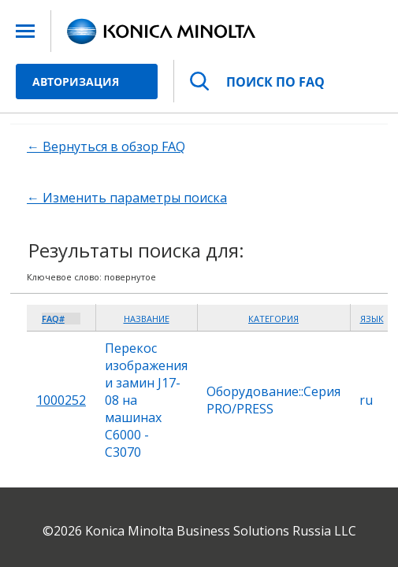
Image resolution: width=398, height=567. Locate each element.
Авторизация (75, 81)
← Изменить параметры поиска (127, 197)
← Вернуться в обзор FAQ (106, 146)
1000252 (61, 400)
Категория (273, 318)
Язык (372, 318)
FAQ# (53, 318)
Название (146, 318)
